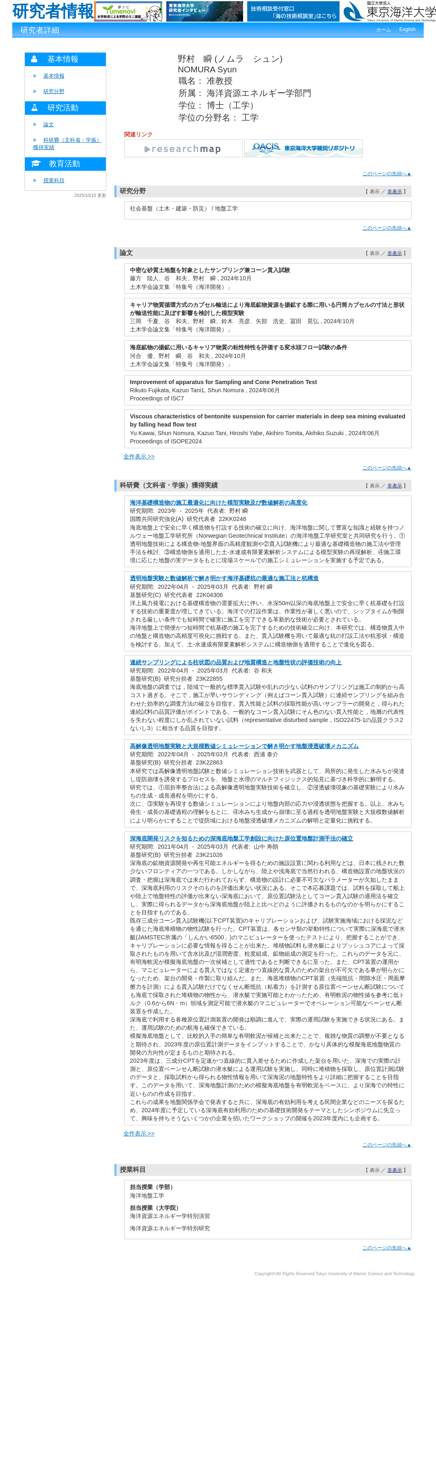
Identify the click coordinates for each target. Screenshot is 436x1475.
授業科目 (54, 180)
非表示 (394, 191)
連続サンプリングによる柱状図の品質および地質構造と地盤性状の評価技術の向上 (236, 662)
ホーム (383, 30)
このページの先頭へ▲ (386, 174)
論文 (48, 124)
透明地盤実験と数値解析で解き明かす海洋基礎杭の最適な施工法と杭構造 (224, 578)
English (407, 29)
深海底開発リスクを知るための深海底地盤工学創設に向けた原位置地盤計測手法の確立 (241, 838)
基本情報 (54, 76)
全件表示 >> (139, 456)
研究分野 (54, 91)
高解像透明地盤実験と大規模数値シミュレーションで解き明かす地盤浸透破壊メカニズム (244, 746)
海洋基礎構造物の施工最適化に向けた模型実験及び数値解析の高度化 (218, 502)
